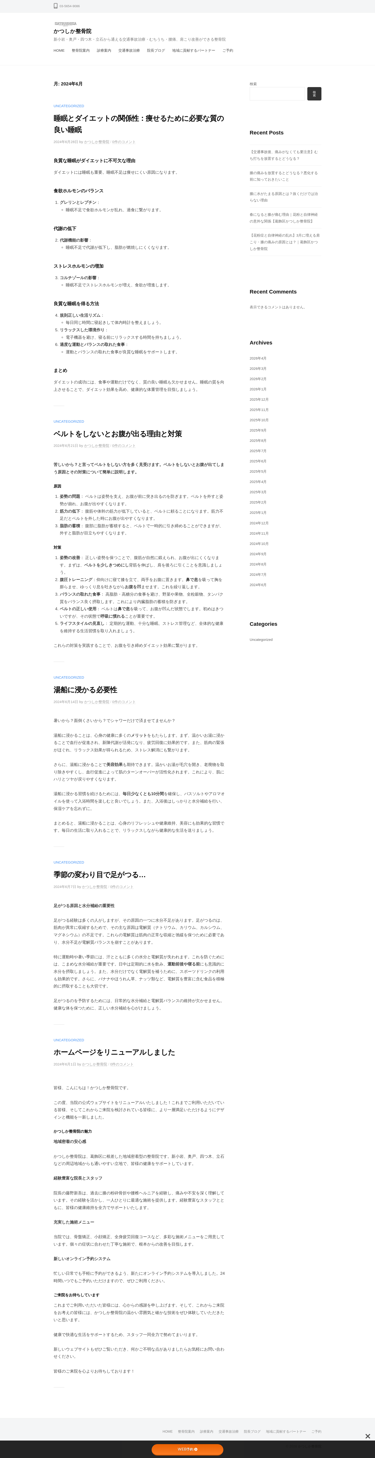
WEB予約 (188, 1449)
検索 (253, 84)
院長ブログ (156, 50)
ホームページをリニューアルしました (118, 1051)
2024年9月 (258, 553)
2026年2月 (258, 379)
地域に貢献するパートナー (193, 50)
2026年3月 (258, 368)
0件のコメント (124, 142)
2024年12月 (259, 522)
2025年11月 (259, 409)
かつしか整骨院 (72, 31)
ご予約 (227, 50)
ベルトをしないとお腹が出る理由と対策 (122, 433)
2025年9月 (258, 430)
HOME (59, 50)
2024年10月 (259, 542)
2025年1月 (258, 512)
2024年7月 (258, 573)
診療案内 (104, 50)
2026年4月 (258, 358)
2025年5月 (258, 471)
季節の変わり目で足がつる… (103, 874)
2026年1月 (258, 389)
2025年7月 (258, 450)
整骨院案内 (81, 50)
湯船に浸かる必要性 (87, 689)
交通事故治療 (129, 50)
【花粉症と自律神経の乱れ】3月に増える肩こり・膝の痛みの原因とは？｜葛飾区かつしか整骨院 (285, 242)
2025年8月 (258, 440)
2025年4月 (258, 481)
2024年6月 (258, 584)
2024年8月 (258, 563)
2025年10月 (259, 419)
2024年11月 (259, 532)
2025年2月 (258, 501)
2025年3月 (258, 491)
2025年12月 (259, 399)
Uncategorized (69, 106)
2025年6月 (258, 461)
